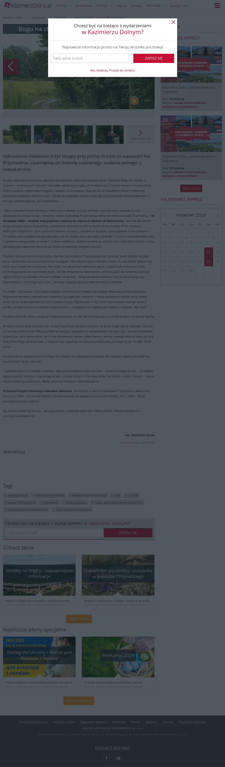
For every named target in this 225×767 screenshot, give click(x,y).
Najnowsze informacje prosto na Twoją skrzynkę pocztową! (112, 47)
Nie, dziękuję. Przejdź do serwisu (112, 70)
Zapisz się (154, 58)
